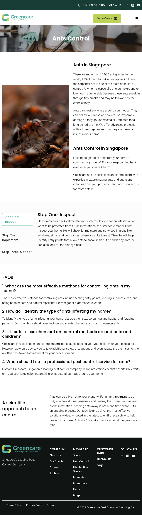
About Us (55, 455)
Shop (76, 455)
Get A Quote (107, 18)
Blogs (76, 495)
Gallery (54, 473)
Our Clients (56, 461)
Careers (55, 467)
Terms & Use (14, 505)
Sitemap (52, 505)
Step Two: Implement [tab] (10, 237)
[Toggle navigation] (137, 17)
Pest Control (81, 461)
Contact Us (104, 459)
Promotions (80, 483)
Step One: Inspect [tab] (11, 219)
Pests (76, 489)
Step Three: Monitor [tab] (17, 252)
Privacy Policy (34, 505)
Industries (79, 477)
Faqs (100, 465)
